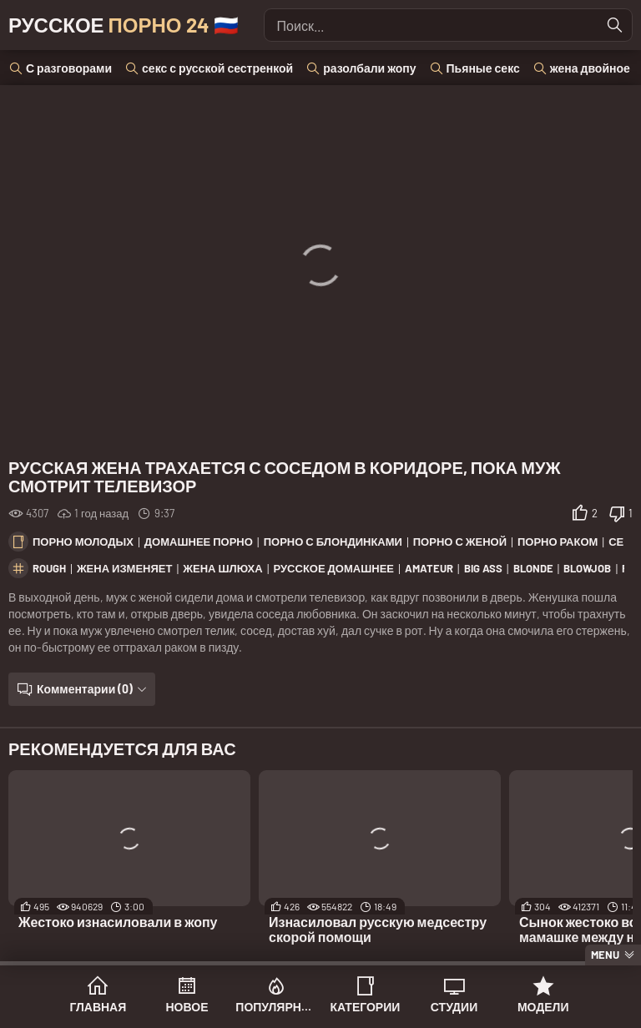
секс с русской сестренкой (217, 68)
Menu (605, 954)
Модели (543, 1007)
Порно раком (557, 541)
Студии (454, 1007)
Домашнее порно (198, 541)
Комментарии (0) (85, 689)
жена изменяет (125, 568)
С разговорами (69, 68)
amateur (429, 568)
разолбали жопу (369, 68)
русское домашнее (334, 568)
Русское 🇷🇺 (123, 25)
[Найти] (615, 25)
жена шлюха (222, 568)
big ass (483, 568)
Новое (187, 1007)
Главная (97, 1007)
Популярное (275, 1007)
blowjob (587, 568)
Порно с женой (460, 541)
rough (49, 568)
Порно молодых (83, 541)
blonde (533, 568)
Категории (365, 1007)
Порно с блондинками (333, 541)
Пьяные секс (483, 68)
